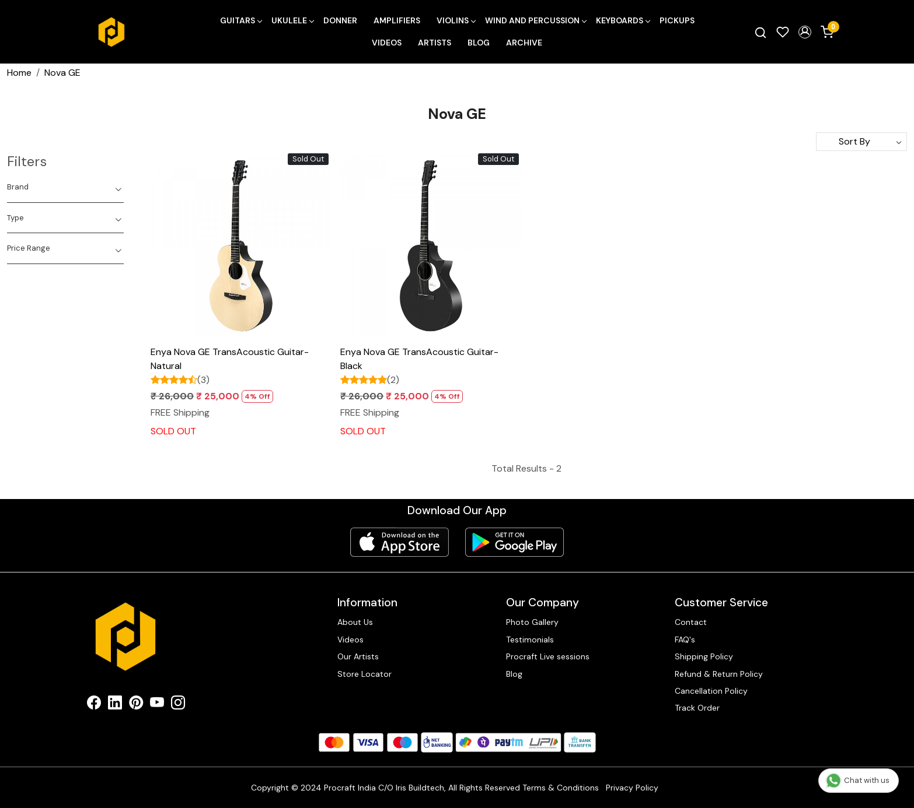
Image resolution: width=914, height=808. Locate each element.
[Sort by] (861, 141)
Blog (479, 42)
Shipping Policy (704, 656)
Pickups (677, 20)
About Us (355, 622)
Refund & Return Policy (719, 674)
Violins (456, 20)
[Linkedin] (115, 704)
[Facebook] (94, 704)
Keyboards (623, 20)
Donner (340, 20)
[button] (805, 32)
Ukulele (292, 20)
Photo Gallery (532, 622)
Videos (387, 42)
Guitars (240, 20)
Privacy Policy (632, 787)
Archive (524, 42)
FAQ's (685, 639)
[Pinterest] (136, 704)
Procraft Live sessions (547, 656)
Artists (434, 42)
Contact (691, 622)
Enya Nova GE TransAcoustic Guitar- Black (419, 359)
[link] (760, 32)
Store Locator (364, 674)
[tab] (65, 187)
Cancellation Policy (711, 691)
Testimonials (530, 639)
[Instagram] (178, 704)
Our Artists (358, 656)
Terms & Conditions (560, 787)
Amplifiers (397, 20)
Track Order (697, 707)
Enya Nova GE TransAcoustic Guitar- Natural (230, 359)
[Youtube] (157, 704)
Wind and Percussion (535, 20)
